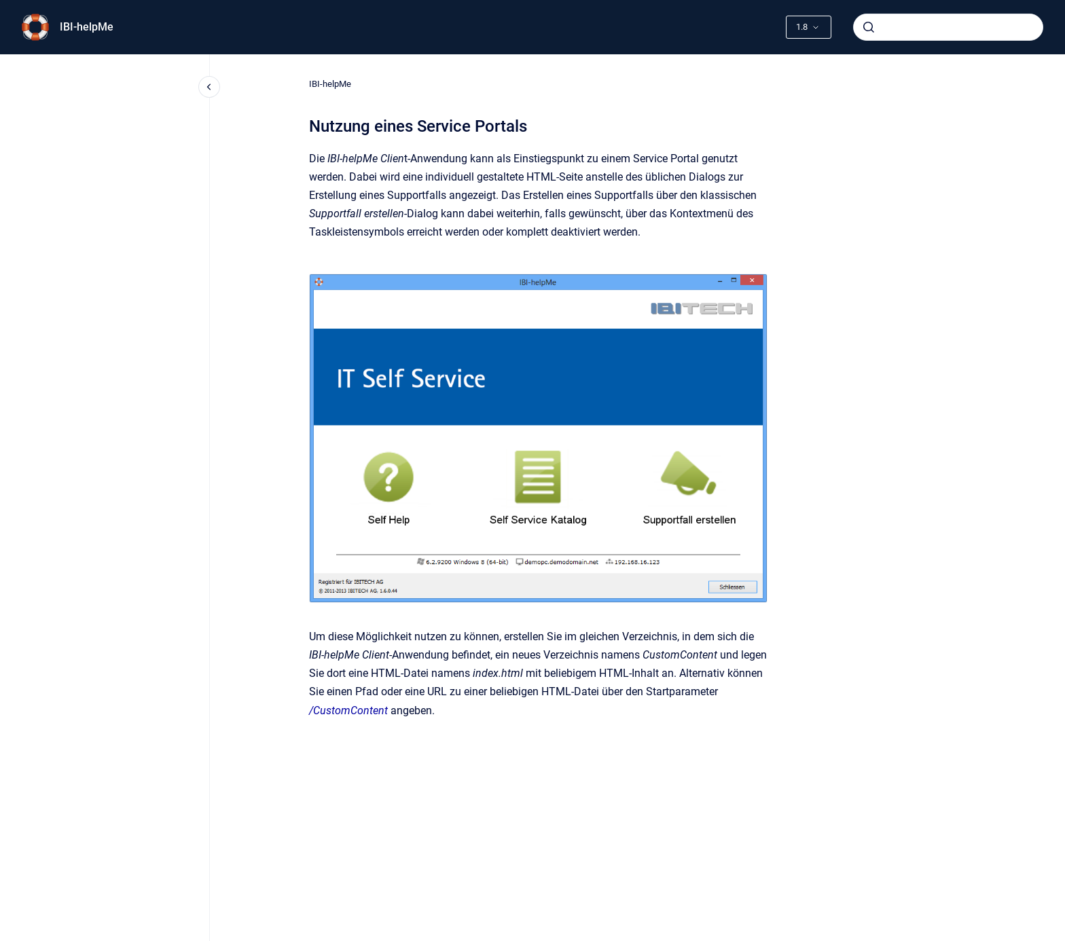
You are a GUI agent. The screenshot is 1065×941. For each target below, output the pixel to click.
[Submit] (869, 27)
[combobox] (948, 27)
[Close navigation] (209, 87)
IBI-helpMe (86, 26)
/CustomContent (348, 710)
